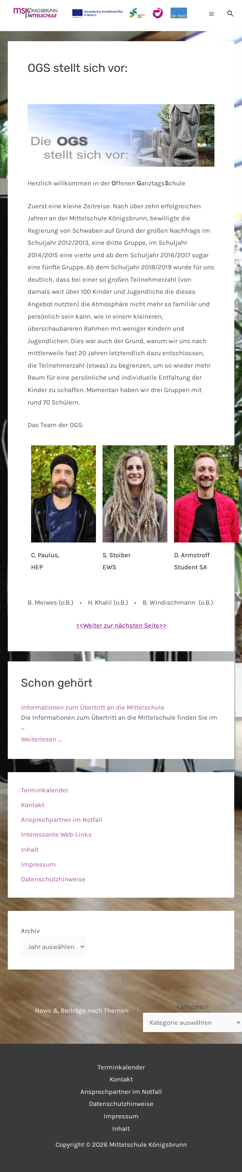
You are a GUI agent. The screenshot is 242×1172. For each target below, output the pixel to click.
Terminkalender (44, 790)
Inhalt (29, 849)
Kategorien (192, 1006)
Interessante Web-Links (56, 834)
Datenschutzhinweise (53, 879)
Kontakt (32, 805)
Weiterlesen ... (41, 739)
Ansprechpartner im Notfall (62, 819)
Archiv (30, 931)
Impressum (38, 864)
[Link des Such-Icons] (230, 14)
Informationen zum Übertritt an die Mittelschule (92, 707)
